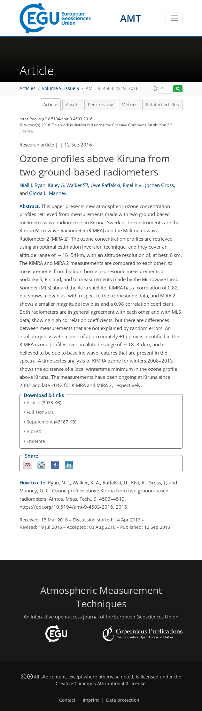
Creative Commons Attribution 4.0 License (100, 683)
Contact (67, 700)
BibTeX (34, 431)
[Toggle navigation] (174, 18)
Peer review (100, 105)
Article (50, 105)
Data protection (122, 700)
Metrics (129, 105)
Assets (73, 105)
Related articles (162, 105)
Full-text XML (40, 412)
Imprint (91, 700)
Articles (27, 88)
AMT (130, 18)
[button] (155, 88)
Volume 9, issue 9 (60, 88)
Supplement (40, 422)
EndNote (36, 441)
